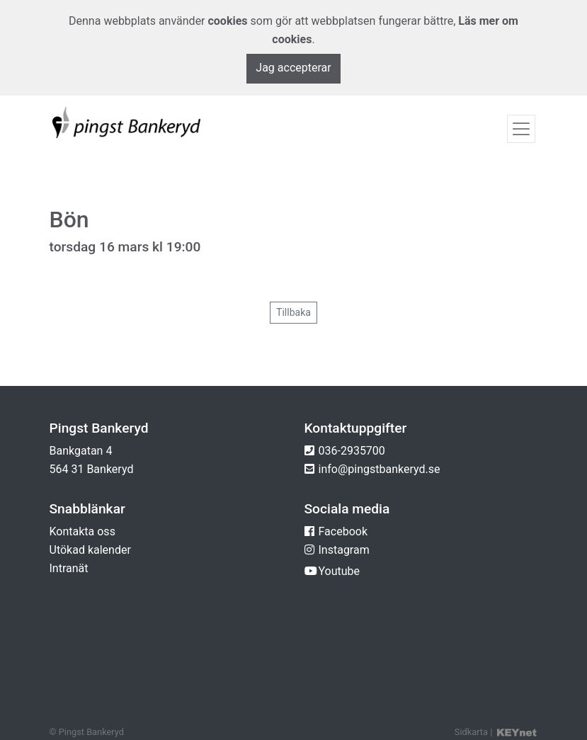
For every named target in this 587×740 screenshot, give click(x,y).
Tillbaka (293, 312)
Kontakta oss (82, 531)
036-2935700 (352, 450)
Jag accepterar (293, 67)
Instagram (344, 550)
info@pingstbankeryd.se (379, 469)
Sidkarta (471, 732)
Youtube (339, 571)
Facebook (343, 531)
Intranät (69, 568)
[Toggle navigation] (521, 129)
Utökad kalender (90, 550)
